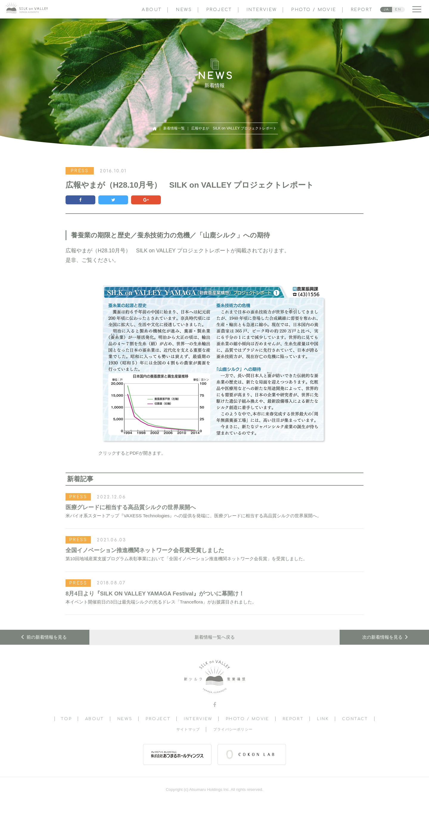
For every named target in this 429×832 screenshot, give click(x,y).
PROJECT (219, 9)
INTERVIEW (261, 9)
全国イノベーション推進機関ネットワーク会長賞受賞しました (145, 550)
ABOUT (151, 9)
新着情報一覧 (174, 128)
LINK (323, 719)
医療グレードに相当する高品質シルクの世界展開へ (131, 507)
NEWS (184, 9)
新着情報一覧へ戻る (215, 637)
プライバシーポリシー (233, 729)
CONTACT (355, 719)
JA (386, 9)
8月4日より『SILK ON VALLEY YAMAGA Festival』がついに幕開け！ (155, 593)
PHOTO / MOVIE (313, 9)
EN (398, 9)
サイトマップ (188, 729)
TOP (66, 719)
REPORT (361, 9)
